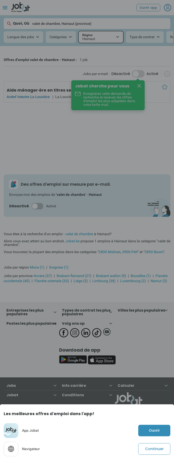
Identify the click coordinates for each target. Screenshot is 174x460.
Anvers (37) (42, 276)
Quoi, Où (17, 23)
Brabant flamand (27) (74, 276)
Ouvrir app (148, 7)
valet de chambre (79, 234)
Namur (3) (159, 281)
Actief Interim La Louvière (28, 97)
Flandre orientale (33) (51, 281)
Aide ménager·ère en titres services (45, 90)
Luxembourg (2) (133, 281)
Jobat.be (72, 241)
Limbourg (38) (104, 281)
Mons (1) (37, 267)
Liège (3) (81, 281)
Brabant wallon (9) (111, 276)
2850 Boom (154, 252)
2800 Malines (110, 252)
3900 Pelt (130, 252)
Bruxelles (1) (141, 276)
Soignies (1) (59, 267)
